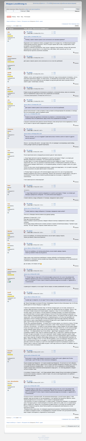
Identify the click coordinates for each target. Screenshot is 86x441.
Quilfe (9, 72)
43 (18, 25)
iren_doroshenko (13, 381)
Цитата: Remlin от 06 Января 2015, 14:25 (33, 133)
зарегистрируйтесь (35, 9)
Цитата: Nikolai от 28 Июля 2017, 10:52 (32, 248)
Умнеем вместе (57, 3)
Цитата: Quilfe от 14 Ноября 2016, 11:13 (32, 36)
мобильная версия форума (69, 3)
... (12, 25)
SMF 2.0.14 (39, 437)
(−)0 (54, 33)
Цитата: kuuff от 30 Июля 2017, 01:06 (32, 355)
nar (9, 87)
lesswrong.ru (36, 3)
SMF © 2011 (43, 437)
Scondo (10, 350)
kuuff (9, 292)
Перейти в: (63, 426)
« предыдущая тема (66, 23)
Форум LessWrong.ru (16, 4)
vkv (9, 32)
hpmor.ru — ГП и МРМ (46, 3)
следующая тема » (75, 23)
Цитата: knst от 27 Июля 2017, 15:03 (32, 208)
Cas (9, 150)
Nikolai (10, 231)
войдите (27, 9)
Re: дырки (29, 32)
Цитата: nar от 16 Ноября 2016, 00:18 (32, 113)
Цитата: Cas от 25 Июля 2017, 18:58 (31, 274)
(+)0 (54, 32)
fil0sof (37, 21)
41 (15, 25)
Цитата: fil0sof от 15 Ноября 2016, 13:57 (32, 104)
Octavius (10, 129)
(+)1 (54, 381)
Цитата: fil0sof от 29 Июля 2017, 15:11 (32, 296)
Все (21, 25)
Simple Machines (47, 437)
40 (13, 25)
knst (9, 185)
